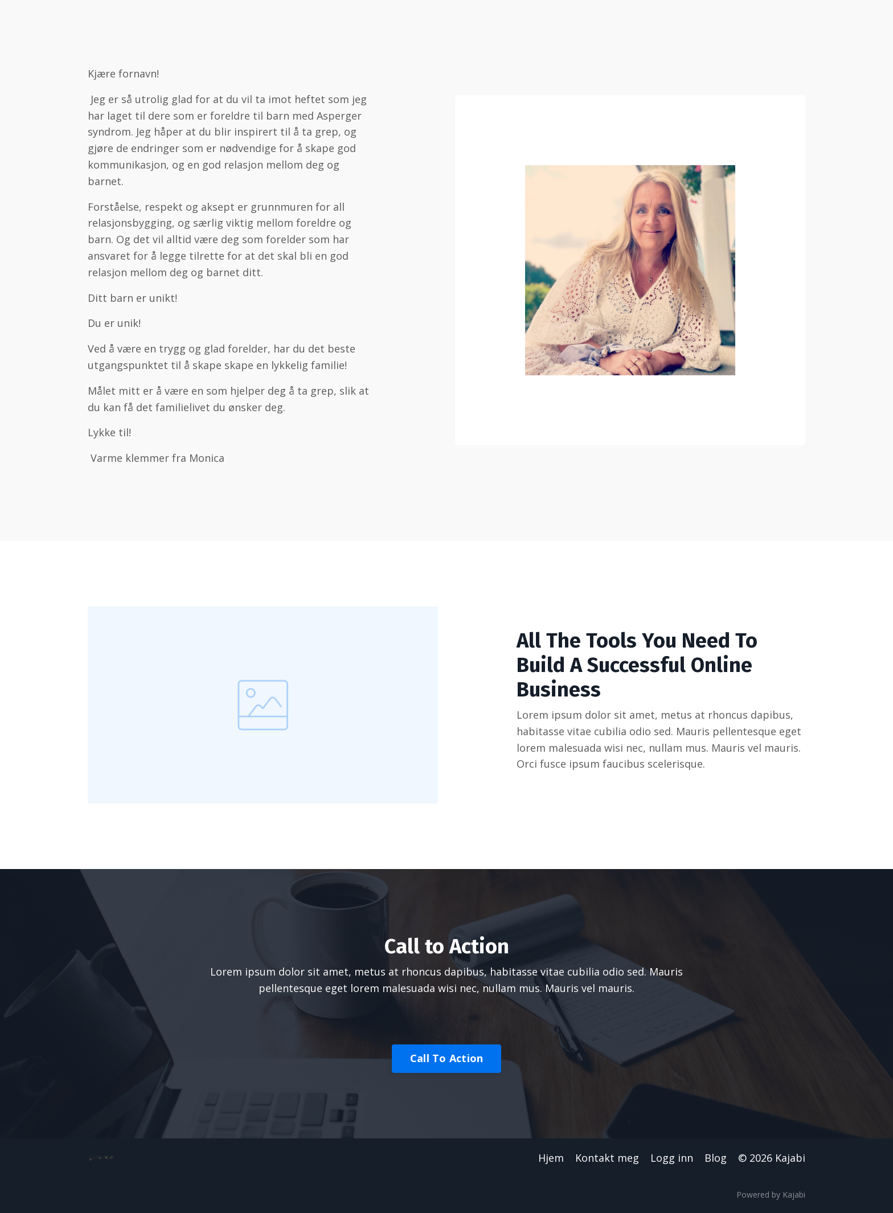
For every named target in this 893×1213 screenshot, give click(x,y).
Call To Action (447, 1058)
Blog (715, 1158)
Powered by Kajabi (770, 1194)
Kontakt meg (607, 1158)
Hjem (551, 1158)
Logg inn (671, 1158)
